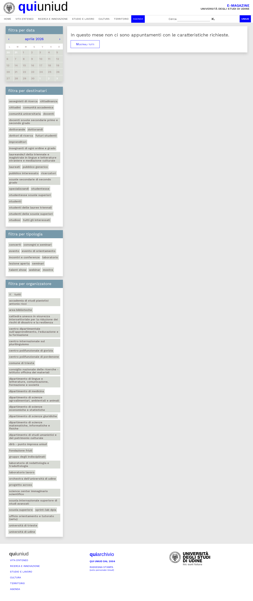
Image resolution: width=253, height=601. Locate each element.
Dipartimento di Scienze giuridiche (33, 416)
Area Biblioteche (20, 310)
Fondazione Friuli (20, 450)
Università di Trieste (23, 525)
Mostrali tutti (85, 44)
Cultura (104, 18)
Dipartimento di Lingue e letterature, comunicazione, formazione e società (28, 382)
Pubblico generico (35, 167)
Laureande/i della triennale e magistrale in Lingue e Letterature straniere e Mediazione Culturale (32, 157)
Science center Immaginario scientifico (28, 492)
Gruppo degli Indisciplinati (27, 456)
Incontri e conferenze (24, 257)
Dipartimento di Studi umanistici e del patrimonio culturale (33, 436)
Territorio (121, 18)
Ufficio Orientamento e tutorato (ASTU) (31, 517)
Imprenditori (17, 142)
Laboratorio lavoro (21, 472)
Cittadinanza (48, 101)
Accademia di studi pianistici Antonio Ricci (28, 302)
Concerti (15, 244)
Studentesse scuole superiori (30, 195)
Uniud (245, 18)
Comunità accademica (38, 107)
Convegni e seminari (37, 244)
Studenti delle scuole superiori (31, 214)
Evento (14, 251)
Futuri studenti (46, 135)
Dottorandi (35, 129)
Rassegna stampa (102, 568)
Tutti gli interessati (36, 220)
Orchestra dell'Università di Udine (32, 478)
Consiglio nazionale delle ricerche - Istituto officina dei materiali (34, 371)
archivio (102, 554)
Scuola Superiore (21, 509)
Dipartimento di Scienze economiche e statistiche (27, 408)
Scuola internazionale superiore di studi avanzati (33, 502)
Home (7, 18)
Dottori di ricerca (21, 135)
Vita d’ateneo (24, 18)
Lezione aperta (19, 263)
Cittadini (15, 107)
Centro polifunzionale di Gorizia (31, 350)
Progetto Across (20, 484)
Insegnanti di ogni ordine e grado (32, 148)
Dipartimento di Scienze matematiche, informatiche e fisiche (29, 425)
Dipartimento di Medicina (26, 391)
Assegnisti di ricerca (23, 101)
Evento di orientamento (38, 251)
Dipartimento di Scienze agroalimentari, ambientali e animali (34, 399)
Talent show (17, 269)
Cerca (173, 19)
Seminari (38, 263)
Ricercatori (48, 173)
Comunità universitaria (25, 113)
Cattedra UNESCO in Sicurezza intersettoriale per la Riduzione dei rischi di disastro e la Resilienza (33, 319)
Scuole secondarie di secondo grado (30, 181)
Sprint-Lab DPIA (45, 509)
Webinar (34, 269)
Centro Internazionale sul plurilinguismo (27, 343)
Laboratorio (50, 257)
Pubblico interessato (23, 173)
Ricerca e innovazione (53, 18)
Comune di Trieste (21, 363)
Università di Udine (22, 531)
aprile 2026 (34, 39)
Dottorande (17, 129)
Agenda (138, 18)
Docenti (48, 113)
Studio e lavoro (83, 18)
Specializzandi (19, 188)
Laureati (14, 167)
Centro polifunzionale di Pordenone (34, 356)
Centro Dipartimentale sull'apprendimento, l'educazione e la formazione (33, 332)
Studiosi (14, 220)
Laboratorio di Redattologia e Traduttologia (29, 464)
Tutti (15, 294)
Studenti (15, 201)
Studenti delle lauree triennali (30, 207)
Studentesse (40, 188)
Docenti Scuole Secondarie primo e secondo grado (33, 121)
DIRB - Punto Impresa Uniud (28, 444)
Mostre (48, 269)
